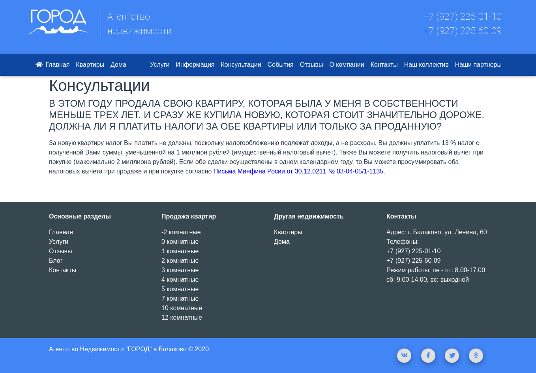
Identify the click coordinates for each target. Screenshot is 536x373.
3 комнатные (180, 270)
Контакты (384, 64)
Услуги (159, 64)
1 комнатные (180, 251)
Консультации (241, 64)
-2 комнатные (181, 232)
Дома (118, 64)
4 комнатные (180, 279)
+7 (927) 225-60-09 (463, 30)
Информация (195, 64)
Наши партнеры (478, 64)
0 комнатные (180, 241)
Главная (51, 64)
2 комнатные (180, 260)
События (281, 64)
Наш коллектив (426, 64)
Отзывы (311, 64)
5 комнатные (180, 289)
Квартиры (90, 64)
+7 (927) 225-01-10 (463, 16)
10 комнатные (181, 308)
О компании (346, 64)
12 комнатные (181, 317)
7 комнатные (180, 298)
